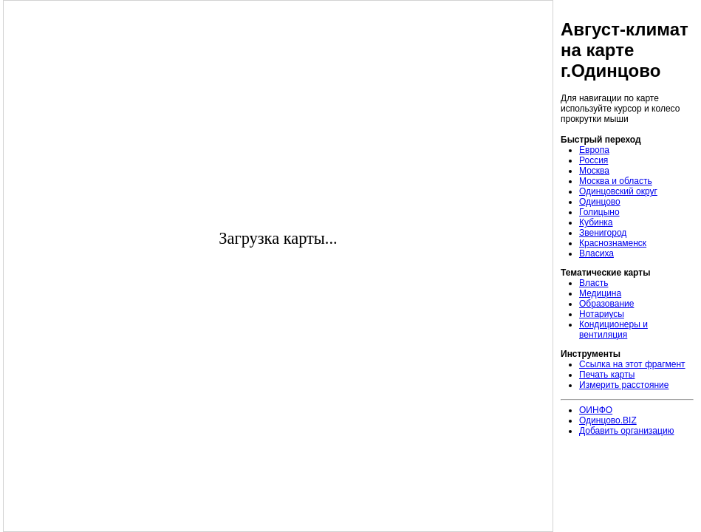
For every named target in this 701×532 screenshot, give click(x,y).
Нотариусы (601, 314)
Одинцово (599, 202)
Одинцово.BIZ (608, 420)
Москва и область (615, 181)
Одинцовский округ (618, 191)
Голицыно (599, 212)
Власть (593, 283)
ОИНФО (595, 410)
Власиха (596, 253)
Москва (594, 171)
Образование (606, 304)
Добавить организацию (626, 431)
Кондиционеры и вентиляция (613, 329)
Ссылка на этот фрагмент (632, 364)
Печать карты (607, 374)
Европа (594, 150)
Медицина (600, 293)
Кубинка (596, 222)
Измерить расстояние (623, 385)
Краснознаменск (612, 243)
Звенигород (602, 233)
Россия (593, 160)
